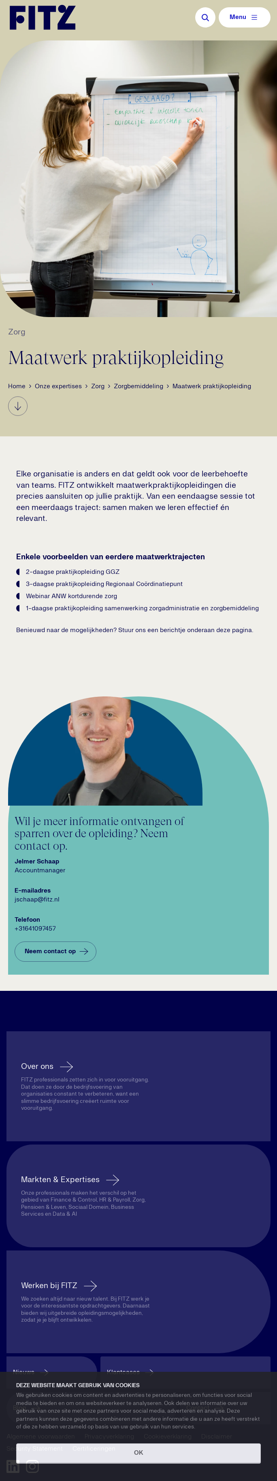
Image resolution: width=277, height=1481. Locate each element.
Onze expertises (58, 386)
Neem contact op (57, 951)
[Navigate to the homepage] (43, 17)
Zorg (97, 386)
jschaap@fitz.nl (37, 900)
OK (138, 1453)
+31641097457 (35, 929)
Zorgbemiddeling (138, 386)
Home (17, 386)
